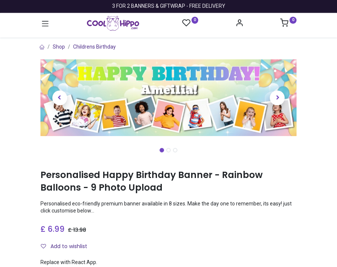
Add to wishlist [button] (64, 246)
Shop (59, 47)
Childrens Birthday (94, 47)
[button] (59, 98)
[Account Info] (239, 24)
